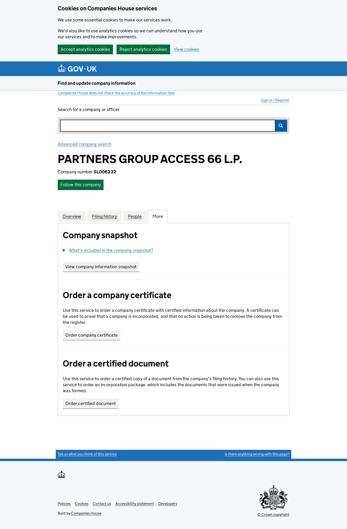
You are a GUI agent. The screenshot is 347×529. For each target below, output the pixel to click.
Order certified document (90, 403)
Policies (64, 503)
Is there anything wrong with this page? (257, 454)
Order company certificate (91, 335)
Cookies (81, 503)
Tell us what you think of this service (87, 454)
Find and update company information (97, 83)
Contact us (102, 503)
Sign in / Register (275, 100)
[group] (173, 251)
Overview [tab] (71, 216)
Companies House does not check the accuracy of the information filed (116, 93)
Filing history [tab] (104, 216)
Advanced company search (84, 144)
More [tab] (158, 216)
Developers (167, 503)
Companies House (86, 513)
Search (281, 126)
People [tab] (135, 216)
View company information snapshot (102, 266)
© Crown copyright (273, 514)
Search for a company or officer (89, 109)
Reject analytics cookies (143, 49)
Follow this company (80, 184)
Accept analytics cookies (85, 49)
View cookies (186, 49)
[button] (108, 250)
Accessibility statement (134, 503)
